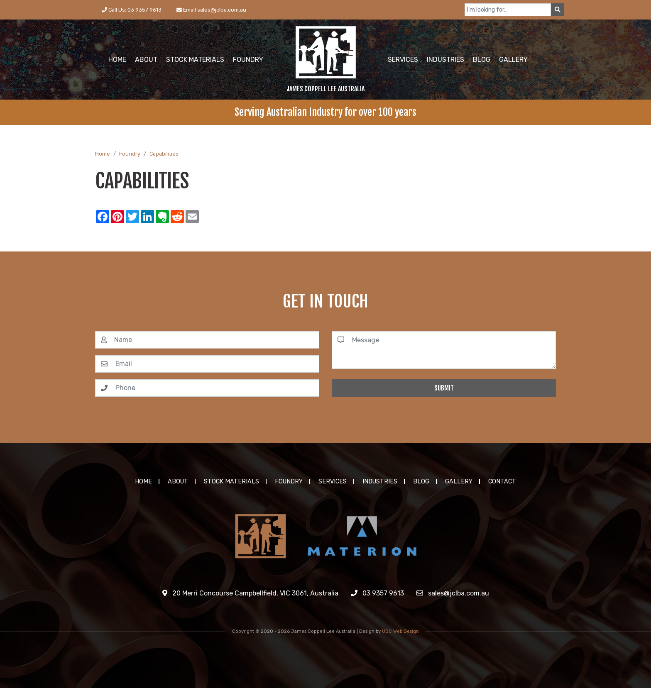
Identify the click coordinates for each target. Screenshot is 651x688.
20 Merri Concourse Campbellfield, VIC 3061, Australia (250, 593)
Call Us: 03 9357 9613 (132, 10)
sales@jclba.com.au (452, 593)
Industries (379, 481)
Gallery (458, 481)
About (178, 481)
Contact (502, 481)
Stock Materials (231, 481)
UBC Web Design (400, 631)
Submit (444, 388)
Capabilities (164, 154)
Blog (421, 481)
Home (102, 154)
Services (332, 481)
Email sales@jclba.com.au (211, 10)
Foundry (129, 154)
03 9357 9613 (377, 593)
